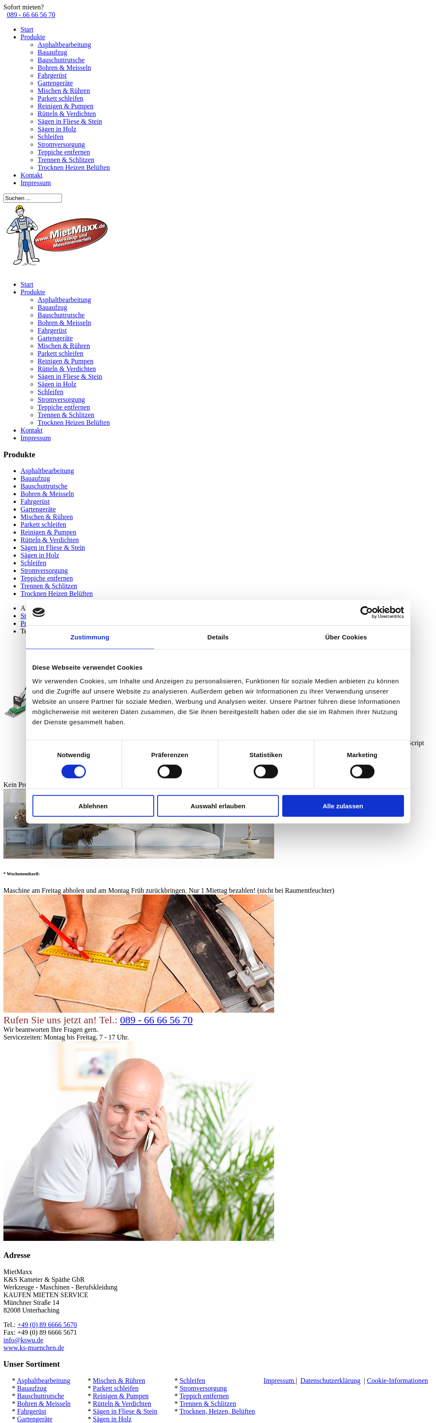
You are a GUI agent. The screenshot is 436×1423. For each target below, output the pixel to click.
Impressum (35, 182)
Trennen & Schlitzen (66, 159)
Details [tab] (218, 637)
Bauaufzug (52, 52)
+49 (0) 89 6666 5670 (47, 1324)
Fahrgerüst (52, 75)
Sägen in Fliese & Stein (70, 121)
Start (26, 29)
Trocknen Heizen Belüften (74, 167)
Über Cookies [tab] (346, 637)
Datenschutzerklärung (330, 1380)
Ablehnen (93, 805)
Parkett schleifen (60, 98)
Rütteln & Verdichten (67, 113)
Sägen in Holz (57, 129)
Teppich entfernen (204, 1396)
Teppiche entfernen (64, 152)
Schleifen (50, 136)
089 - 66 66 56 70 (31, 14)
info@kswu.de (23, 1340)
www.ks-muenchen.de (33, 1347)
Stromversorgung (61, 144)
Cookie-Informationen (397, 1380)
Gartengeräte (55, 83)
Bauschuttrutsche (61, 60)
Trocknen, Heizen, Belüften (217, 1411)
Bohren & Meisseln (64, 67)
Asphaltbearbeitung (64, 44)
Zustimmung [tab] (89, 637)
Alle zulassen (342, 805)
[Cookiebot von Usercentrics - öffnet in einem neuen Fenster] (366, 612)
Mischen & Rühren (64, 90)
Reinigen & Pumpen (66, 106)
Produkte (32, 37)
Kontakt (31, 175)
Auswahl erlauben (217, 805)
